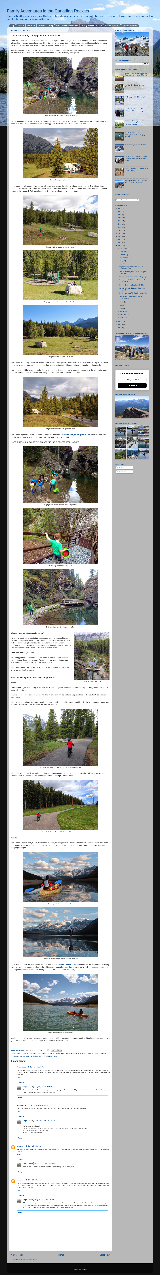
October (123, 255)
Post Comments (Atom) (29, 1260)
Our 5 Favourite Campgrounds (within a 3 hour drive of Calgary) (136, 74)
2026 (120, 208)
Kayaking (83, 1053)
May (121, 305)
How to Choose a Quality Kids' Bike (131, 285)
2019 (120, 230)
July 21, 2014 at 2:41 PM (44, 1087)
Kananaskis (75, 1053)
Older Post (105, 1255)
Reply (19, 1078)
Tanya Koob (38, 1050)
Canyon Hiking (60, 1053)
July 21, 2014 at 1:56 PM (35, 1067)
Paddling (91, 1053)
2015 (120, 243)
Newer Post (17, 1255)
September (124, 258)
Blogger (84, 1269)
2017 (120, 236)
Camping (25, 1053)
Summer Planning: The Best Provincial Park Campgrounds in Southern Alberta (136, 123)
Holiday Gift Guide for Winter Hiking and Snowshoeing (135, 110)
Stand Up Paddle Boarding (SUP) (34, 1056)
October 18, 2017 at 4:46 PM (45, 1121)
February (123, 314)
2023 (120, 218)
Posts (120, 468)
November (124, 252)
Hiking (68, 1053)
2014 (120, 246)
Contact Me (31, 26)
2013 (120, 321)
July (121, 264)
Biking (19, 1053)
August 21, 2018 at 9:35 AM (45, 1163)
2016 (120, 239)
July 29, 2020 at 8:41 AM (33, 1180)
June (122, 302)
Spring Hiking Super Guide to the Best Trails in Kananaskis (136, 181)
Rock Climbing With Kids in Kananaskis (133, 293)
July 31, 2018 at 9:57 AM (33, 1146)
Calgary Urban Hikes (112, 26)
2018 (120, 233)
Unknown (20, 1146)
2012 (120, 324)
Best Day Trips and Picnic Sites (91, 26)
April (121, 308)
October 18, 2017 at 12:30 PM (37, 1105)
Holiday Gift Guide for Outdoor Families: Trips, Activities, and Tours (136, 158)
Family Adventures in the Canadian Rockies (48, 11)
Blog (12, 26)
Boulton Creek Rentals (67, 965)
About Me (20, 26)
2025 (120, 211)
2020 (120, 227)
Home (61, 1255)
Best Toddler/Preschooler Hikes (67, 26)
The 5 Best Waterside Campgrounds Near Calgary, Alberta (135, 135)
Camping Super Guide (129, 26)
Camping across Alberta (37, 1053)
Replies (22, 1082)
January (123, 317)
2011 (120, 328)
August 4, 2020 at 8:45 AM (44, 1200)
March (122, 311)
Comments (121, 472)
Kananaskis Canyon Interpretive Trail (75, 435)
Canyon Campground (42, 121)
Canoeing (50, 1053)
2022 (120, 221)
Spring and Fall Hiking (45, 26)
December (124, 248)
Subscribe (132, 385)
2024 (120, 215)
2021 (120, 224)
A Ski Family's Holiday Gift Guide (136, 145)
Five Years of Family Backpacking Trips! (133, 277)
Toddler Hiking (52, 1056)
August (122, 261)
